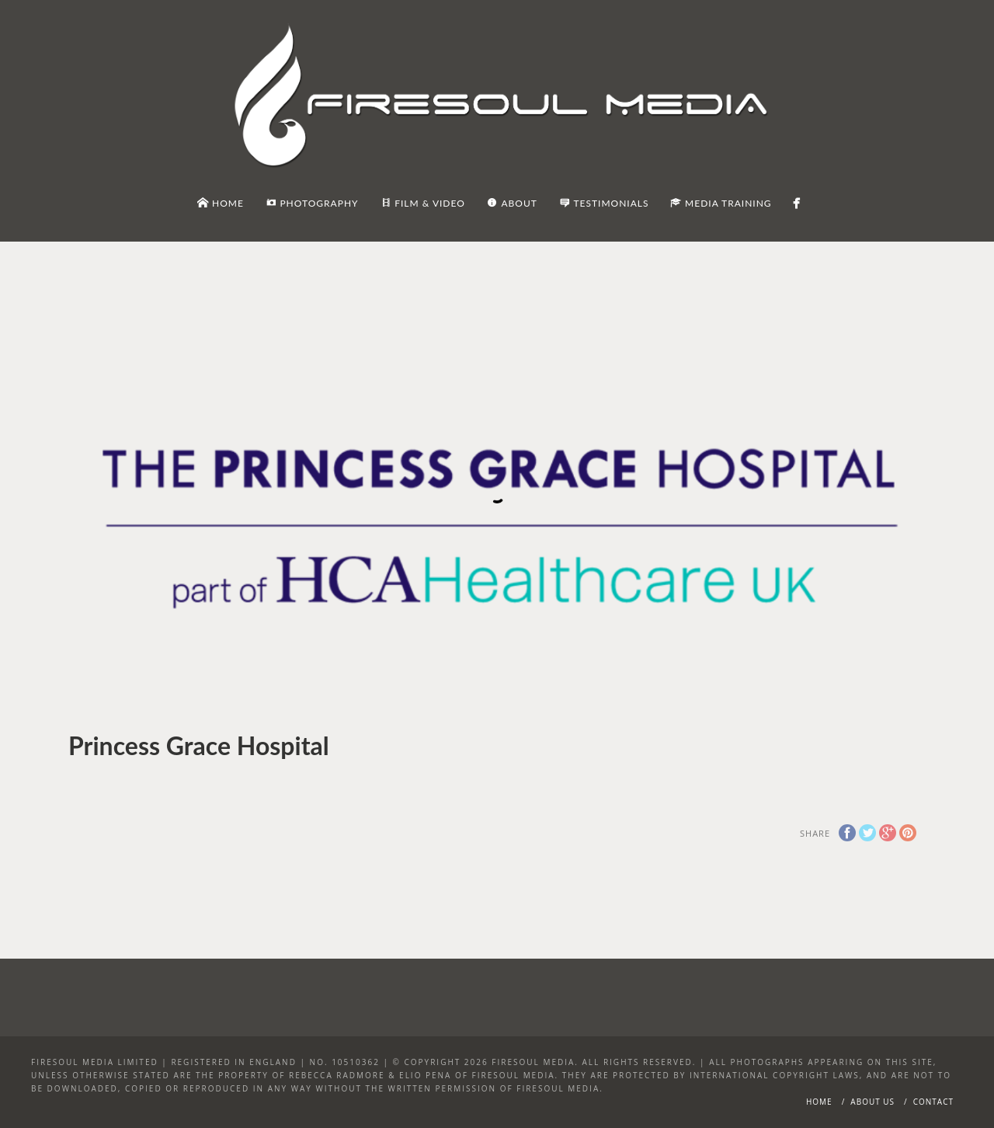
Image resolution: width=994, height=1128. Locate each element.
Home (819, 1101)
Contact (933, 1101)
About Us (872, 1101)
